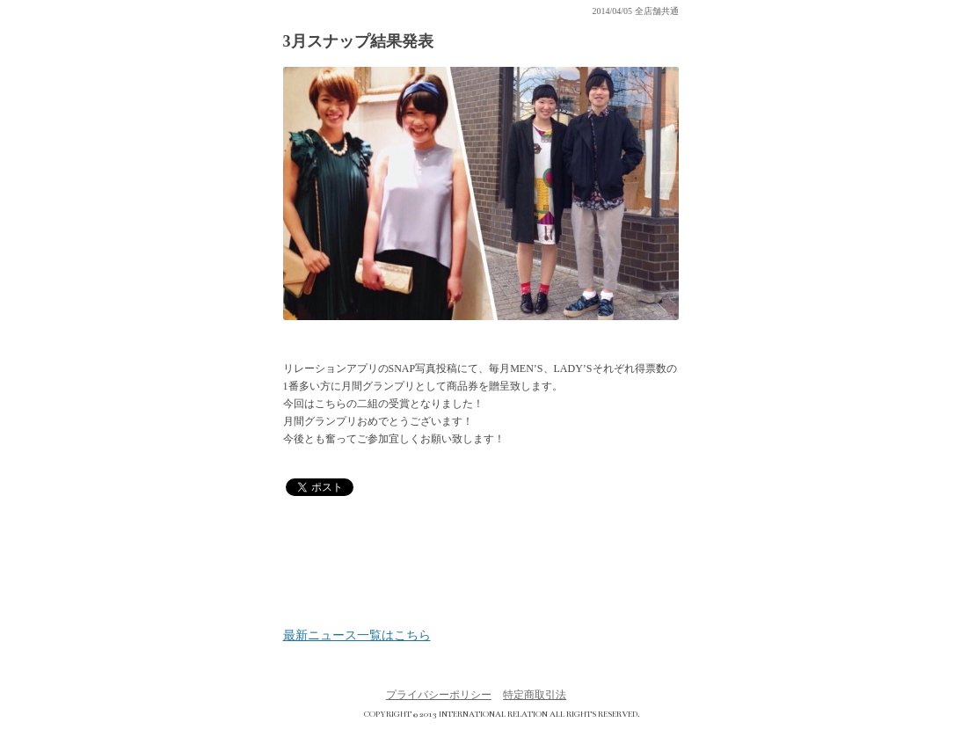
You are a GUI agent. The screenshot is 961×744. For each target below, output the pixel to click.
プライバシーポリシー (438, 695)
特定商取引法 (534, 695)
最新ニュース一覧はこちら (357, 636)
